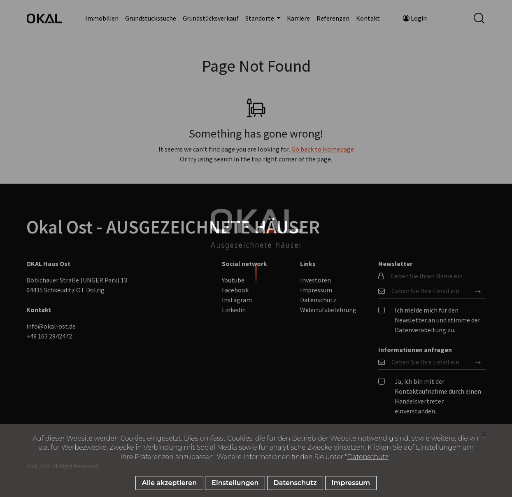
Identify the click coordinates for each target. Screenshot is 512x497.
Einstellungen (235, 483)
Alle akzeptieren (169, 483)
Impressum (351, 483)
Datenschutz (368, 457)
